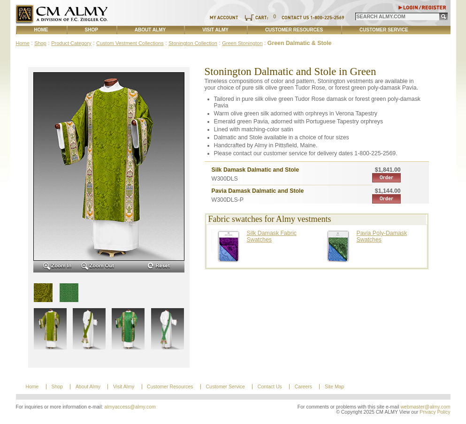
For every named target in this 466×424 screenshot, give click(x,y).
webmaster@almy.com (426, 406)
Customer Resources (294, 29)
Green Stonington (242, 43)
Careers (303, 386)
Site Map (334, 386)
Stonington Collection (192, 43)
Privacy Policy (435, 412)
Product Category (71, 43)
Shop (91, 29)
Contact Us (270, 386)
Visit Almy (215, 29)
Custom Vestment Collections (130, 43)
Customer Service (383, 29)
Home (41, 29)
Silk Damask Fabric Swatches (272, 236)
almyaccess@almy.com (130, 406)
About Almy (150, 29)
